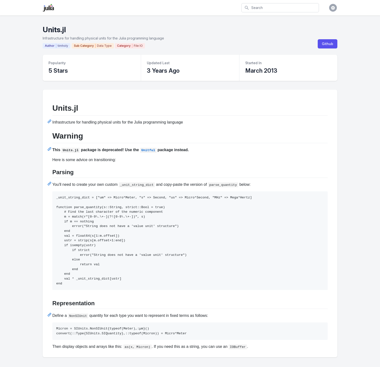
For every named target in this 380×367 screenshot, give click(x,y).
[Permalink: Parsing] (50, 184)
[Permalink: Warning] (50, 149)
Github (327, 44)
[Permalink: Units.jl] (50, 121)
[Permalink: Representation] (50, 315)
